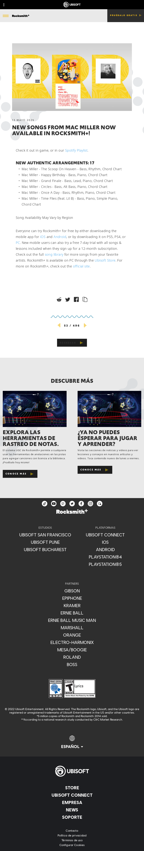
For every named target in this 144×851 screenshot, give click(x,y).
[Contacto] (72, 830)
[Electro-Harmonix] (72, 642)
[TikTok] (44, 503)
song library (54, 254)
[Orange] (72, 635)
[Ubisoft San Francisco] (45, 535)
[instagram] (90, 503)
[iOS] (105, 542)
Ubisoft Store (105, 260)
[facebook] (81, 503)
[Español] (72, 742)
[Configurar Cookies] (72, 845)
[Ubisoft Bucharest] (45, 549)
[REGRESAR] (72, 343)
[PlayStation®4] (105, 557)
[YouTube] (53, 503)
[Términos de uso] (72, 840)
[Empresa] (72, 802)
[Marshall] (72, 627)
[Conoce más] (20, 474)
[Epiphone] (72, 598)
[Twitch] (63, 503)
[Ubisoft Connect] (72, 795)
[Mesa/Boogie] (72, 650)
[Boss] (72, 664)
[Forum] (99, 503)
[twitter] (72, 503)
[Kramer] (72, 605)
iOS (42, 236)
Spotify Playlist (76, 150)
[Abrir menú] (6, 16)
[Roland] (72, 657)
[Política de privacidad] (72, 835)
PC (18, 242)
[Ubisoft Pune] (45, 542)
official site (81, 266)
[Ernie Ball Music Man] (72, 620)
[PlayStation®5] (105, 564)
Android (60, 236)
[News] (72, 810)
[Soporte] (72, 817)
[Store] (72, 787)
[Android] (105, 549)
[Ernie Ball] (72, 613)
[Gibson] (72, 591)
